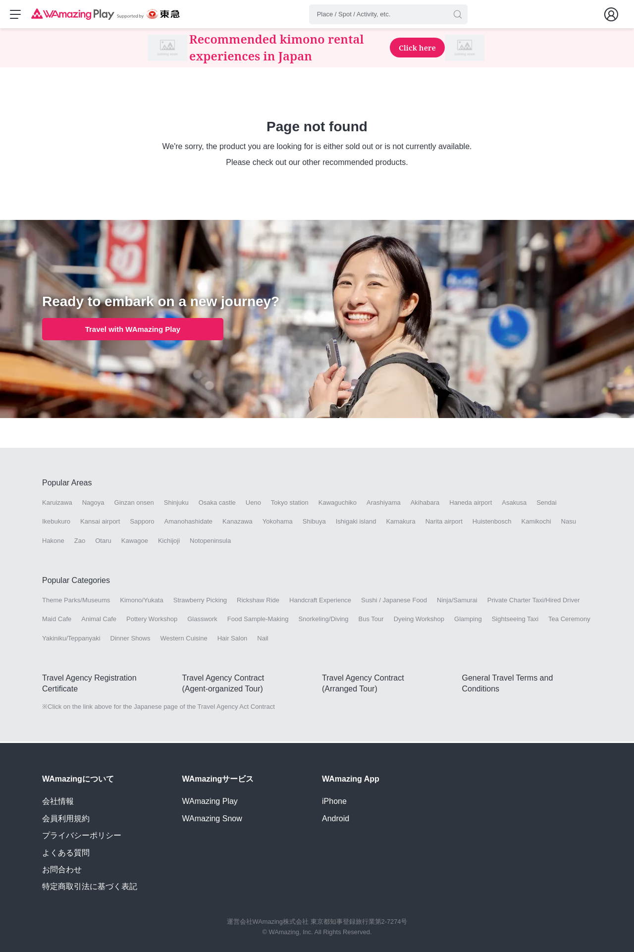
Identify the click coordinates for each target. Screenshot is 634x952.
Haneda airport (470, 504)
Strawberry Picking (200, 601)
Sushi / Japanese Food (394, 601)
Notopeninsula (210, 541)
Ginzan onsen (134, 504)
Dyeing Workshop (419, 620)
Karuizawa (57, 504)
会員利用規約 (66, 818)
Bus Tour (371, 620)
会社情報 (58, 801)
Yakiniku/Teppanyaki (71, 639)
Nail (262, 639)
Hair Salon (232, 639)
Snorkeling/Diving (323, 620)
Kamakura (400, 523)
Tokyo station (290, 504)
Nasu (568, 523)
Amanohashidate (188, 523)
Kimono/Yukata (141, 601)
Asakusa (514, 504)
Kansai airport (100, 523)
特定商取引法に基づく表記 (89, 886)
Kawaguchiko (337, 504)
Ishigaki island (356, 523)
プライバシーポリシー (81, 835)
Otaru (103, 541)
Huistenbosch (492, 523)
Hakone (53, 541)
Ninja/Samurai (457, 601)
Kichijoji (169, 541)
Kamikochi (536, 523)
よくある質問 (66, 852)
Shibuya (314, 523)
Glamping (468, 620)
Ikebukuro (56, 523)
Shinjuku (176, 504)
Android (335, 818)
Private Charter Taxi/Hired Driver (533, 601)
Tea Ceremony (569, 620)
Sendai (546, 504)
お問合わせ (62, 869)
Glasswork (202, 620)
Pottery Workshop (151, 620)
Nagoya (93, 504)
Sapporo (142, 523)
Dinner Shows (130, 639)
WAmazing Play (210, 801)
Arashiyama (384, 504)
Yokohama (278, 523)
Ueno (253, 504)
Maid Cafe (56, 620)
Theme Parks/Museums (76, 601)
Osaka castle (217, 504)
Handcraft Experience (320, 601)
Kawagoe (134, 541)
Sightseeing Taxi (515, 620)
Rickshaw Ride (258, 601)
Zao (79, 541)
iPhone (334, 801)
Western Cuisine (184, 639)
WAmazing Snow (212, 818)
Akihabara (425, 504)
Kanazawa (237, 523)
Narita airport (444, 523)
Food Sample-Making (258, 620)
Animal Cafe (98, 620)
